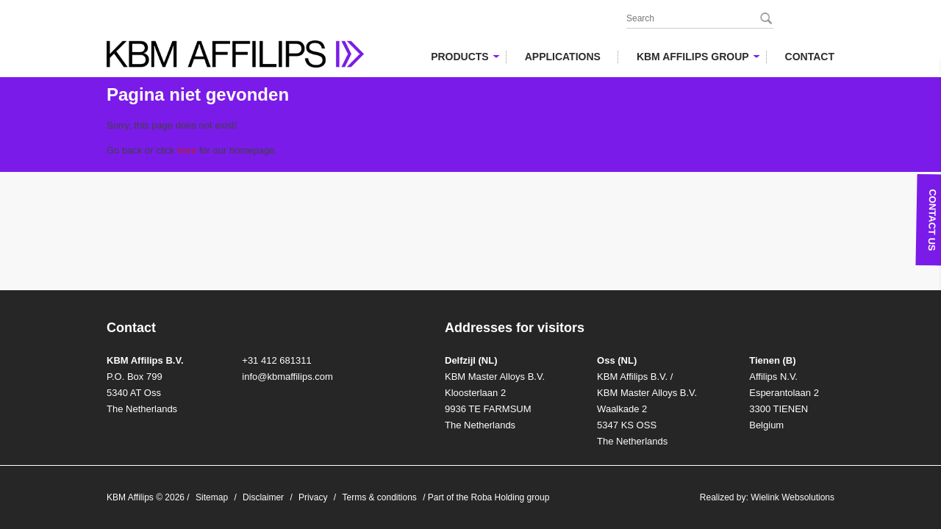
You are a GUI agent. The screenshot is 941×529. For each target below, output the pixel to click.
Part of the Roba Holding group (488, 497)
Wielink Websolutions (792, 497)
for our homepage (225, 150)
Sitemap (212, 497)
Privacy (312, 497)
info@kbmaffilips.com (287, 376)
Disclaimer (263, 497)
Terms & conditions (379, 497)
